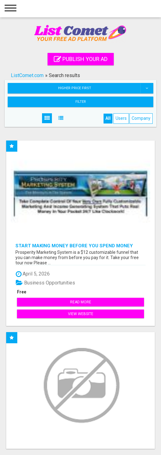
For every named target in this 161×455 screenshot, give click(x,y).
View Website (80, 314)
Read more (80, 302)
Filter (80, 102)
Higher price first (105, 88)
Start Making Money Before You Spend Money (74, 246)
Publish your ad (81, 59)
